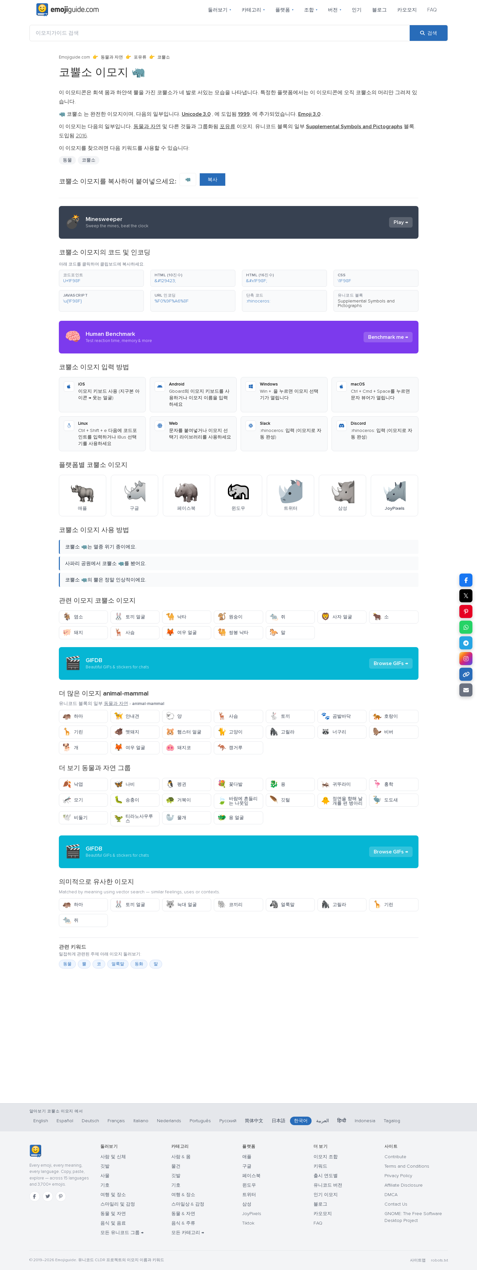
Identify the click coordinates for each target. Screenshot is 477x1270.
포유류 (140, 57)
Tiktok (248, 1223)
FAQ (432, 10)
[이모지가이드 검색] (220, 33)
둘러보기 (219, 10)
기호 (105, 1185)
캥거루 (230, 747)
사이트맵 (418, 1260)
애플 (246, 1156)
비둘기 (75, 817)
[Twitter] (48, 1196)
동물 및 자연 (113, 1213)
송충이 (126, 800)
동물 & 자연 (183, 1213)
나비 (124, 784)
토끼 (279, 716)
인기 (357, 10)
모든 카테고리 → (187, 1232)
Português (200, 1121)
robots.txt (439, 1260)
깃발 (105, 1166)
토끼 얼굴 (129, 616)
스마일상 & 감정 (187, 1204)
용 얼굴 (230, 817)
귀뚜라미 (336, 784)
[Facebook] (34, 1196)
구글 (246, 1166)
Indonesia (365, 1121)
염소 (72, 616)
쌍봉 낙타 (232, 632)
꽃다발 (230, 784)
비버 (383, 732)
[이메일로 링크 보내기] (465, 689)
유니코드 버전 (328, 1185)
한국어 (301, 1121)
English (40, 1121)
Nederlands (169, 1121)
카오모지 (407, 10)
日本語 (278, 1121)
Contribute (395, 1156)
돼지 (72, 632)
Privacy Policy (398, 1175)
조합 (310, 10)
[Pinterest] (61, 1196)
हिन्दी (341, 1121)
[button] (101, 278)
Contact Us (395, 1204)
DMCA (391, 1194)
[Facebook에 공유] (465, 580)
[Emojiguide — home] (67, 9)
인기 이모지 (326, 1194)
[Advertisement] (238, 1069)
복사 (212, 179)
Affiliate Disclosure (403, 1185)
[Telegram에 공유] (465, 642)
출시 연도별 (326, 1175)
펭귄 (176, 784)
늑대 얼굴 (181, 904)
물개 (176, 817)
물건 (175, 1166)
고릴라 (282, 732)
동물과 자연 (112, 57)
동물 (67, 160)
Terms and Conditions (406, 1166)
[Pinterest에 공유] (465, 611)
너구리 (333, 732)
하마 (72, 716)
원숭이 (230, 616)
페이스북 (251, 1175)
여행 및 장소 (113, 1194)
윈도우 (249, 1185)
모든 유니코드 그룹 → (122, 1232)
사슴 (124, 632)
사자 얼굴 (336, 616)
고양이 (230, 732)
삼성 (246, 1204)
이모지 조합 (326, 1156)
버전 (334, 10)
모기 (72, 800)
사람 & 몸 (181, 1156)
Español (65, 1121)
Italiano (140, 1121)
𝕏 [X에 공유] (465, 595)
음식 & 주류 (183, 1223)
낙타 (176, 616)
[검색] (429, 33)
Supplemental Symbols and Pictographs (366, 303)
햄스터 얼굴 (183, 732)
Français (116, 1121)
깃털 (279, 800)
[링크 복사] (465, 674)
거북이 (178, 800)
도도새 (385, 800)
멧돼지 (126, 732)
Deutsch (90, 1121)
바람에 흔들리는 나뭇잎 (237, 801)
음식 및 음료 (113, 1223)
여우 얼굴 (181, 632)
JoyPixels (251, 1213)
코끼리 (230, 904)
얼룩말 (282, 904)
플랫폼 (284, 10)
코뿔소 (88, 160)
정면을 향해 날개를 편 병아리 (342, 801)
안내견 (126, 716)
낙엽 (72, 784)
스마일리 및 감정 (117, 1204)
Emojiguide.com (74, 57)
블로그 (379, 10)
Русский (227, 1121)
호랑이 (385, 716)
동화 (139, 964)
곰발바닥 (336, 716)
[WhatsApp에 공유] (465, 627)
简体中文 (254, 1121)
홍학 (383, 784)
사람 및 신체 (113, 1156)
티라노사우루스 (133, 819)
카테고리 (253, 10)
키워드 (320, 1166)
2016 (81, 135)
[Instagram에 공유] (465, 658)
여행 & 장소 (183, 1194)
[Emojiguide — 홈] (35, 1151)
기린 (72, 732)
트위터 (249, 1194)
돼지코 (178, 747)
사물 (105, 1175)
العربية (322, 1121)
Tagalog (392, 1121)
